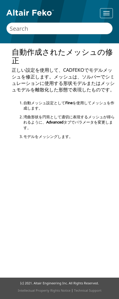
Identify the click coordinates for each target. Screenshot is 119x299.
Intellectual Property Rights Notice (44, 290)
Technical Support (87, 290)
